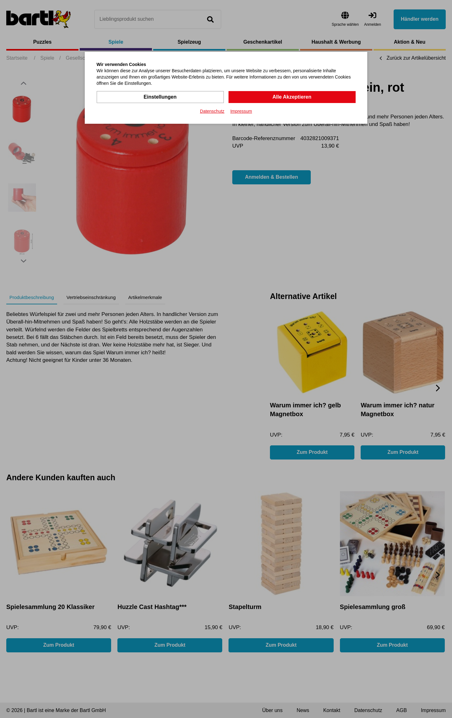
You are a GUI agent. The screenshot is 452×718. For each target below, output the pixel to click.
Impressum (241, 111)
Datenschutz (212, 111)
